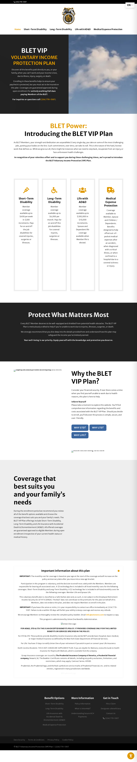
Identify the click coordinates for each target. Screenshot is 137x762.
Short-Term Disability (35, 29)
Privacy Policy (53, 751)
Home (18, 29)
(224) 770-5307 (48, 99)
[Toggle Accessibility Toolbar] (131, 756)
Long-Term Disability (61, 29)
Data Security (19, 751)
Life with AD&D (83, 29)
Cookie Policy (67, 751)
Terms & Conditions (36, 751)
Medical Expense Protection (108, 29)
